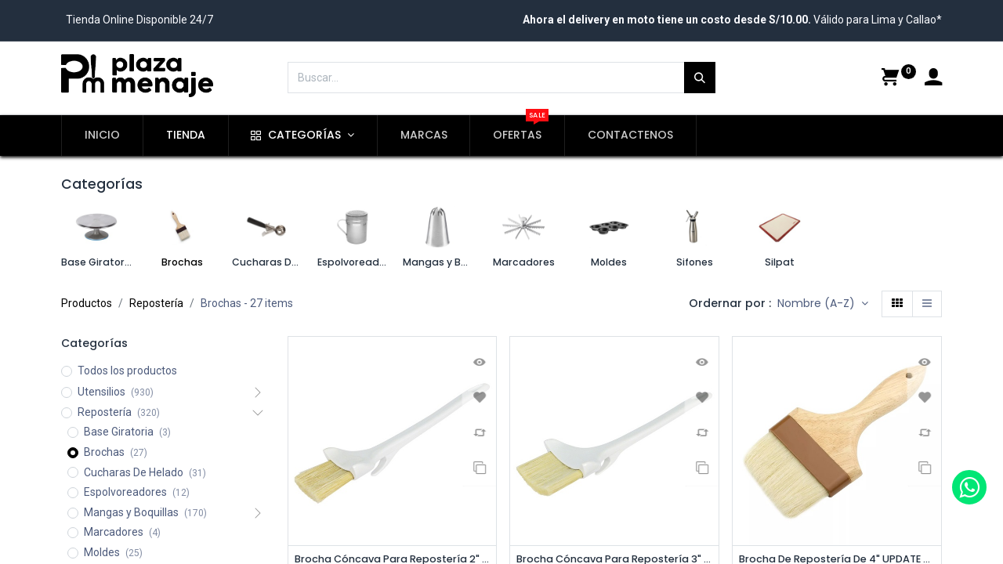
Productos (86, 303)
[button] (823, 304)
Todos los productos (127, 370)
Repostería (156, 303)
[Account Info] (933, 79)
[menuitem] (102, 135)
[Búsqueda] (699, 77)
